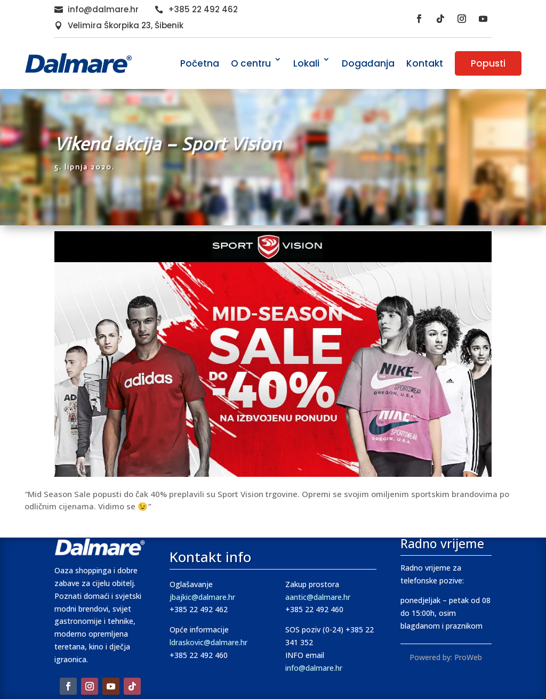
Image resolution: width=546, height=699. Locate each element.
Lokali (306, 63)
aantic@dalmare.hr (317, 597)
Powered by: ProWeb (446, 657)
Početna (199, 63)
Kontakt (424, 63)
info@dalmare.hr (103, 9)
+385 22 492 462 (203, 9)
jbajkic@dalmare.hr (202, 597)
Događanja (368, 63)
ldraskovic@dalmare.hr (208, 642)
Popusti (488, 63)
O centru (251, 63)
